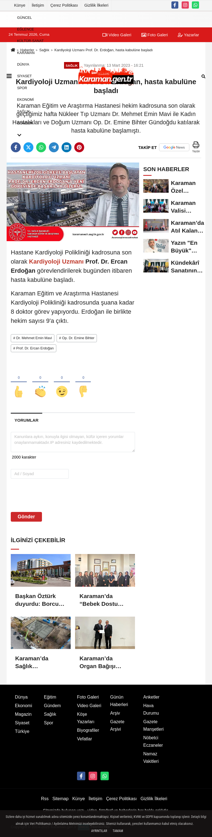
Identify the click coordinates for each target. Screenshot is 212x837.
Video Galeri (89, 705)
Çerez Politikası (64, 5)
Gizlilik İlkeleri (96, 5)
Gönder (26, 516)
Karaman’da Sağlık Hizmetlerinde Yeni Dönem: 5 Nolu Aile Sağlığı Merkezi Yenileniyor (38, 662)
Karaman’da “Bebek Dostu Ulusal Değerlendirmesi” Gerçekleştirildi (104, 600)
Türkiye (22, 731)
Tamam (118, 831)
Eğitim (50, 697)
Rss (45, 798)
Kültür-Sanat (30, 41)
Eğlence (25, 29)
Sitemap (60, 798)
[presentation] (46, 495)
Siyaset (24, 76)
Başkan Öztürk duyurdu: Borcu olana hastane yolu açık (37, 600)
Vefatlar (84, 738)
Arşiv (115, 713)
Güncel (24, 17)
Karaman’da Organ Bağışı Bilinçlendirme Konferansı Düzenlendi (100, 662)
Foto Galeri (88, 697)
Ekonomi (25, 99)
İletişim (38, 5)
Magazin (23, 714)
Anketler (151, 697)
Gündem (25, 123)
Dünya (23, 64)
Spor (22, 88)
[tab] (26, 420)
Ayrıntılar (99, 831)
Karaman (26, 52)
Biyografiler (88, 730)
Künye (19, 5)
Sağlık (23, 111)
